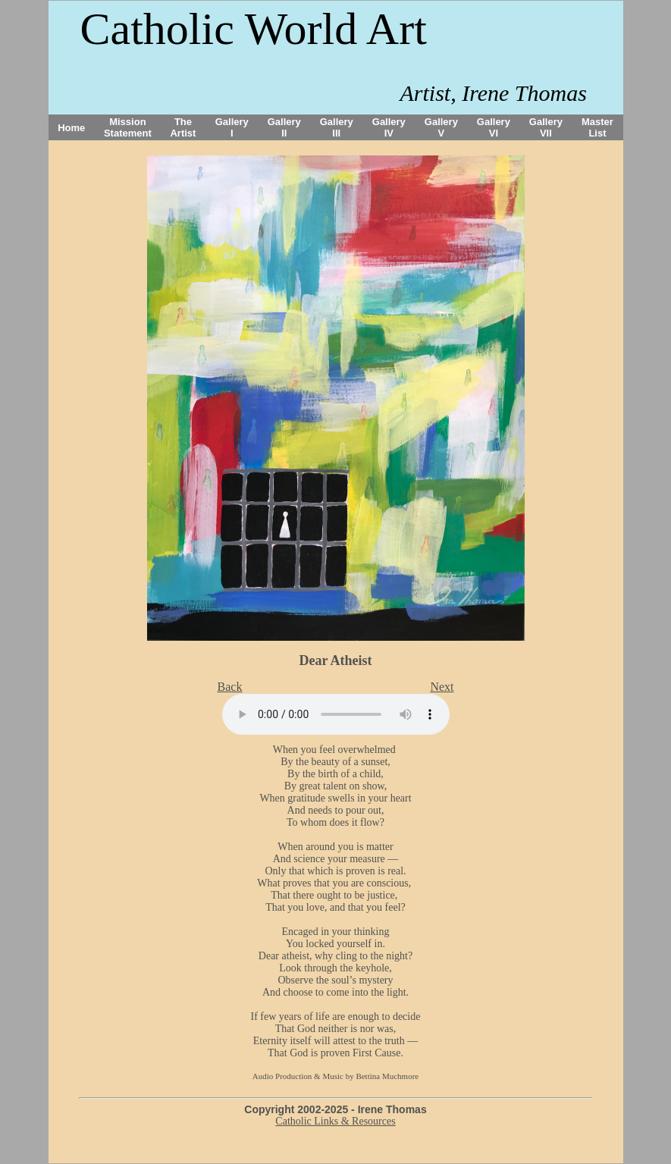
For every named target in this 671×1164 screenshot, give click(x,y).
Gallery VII (546, 127)
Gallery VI (493, 127)
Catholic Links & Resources (335, 1121)
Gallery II (284, 127)
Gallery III (336, 127)
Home (71, 127)
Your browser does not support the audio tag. (336, 714)
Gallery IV (389, 127)
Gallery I (232, 127)
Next (441, 686)
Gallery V (441, 127)
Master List (597, 127)
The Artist (183, 127)
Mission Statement (128, 127)
